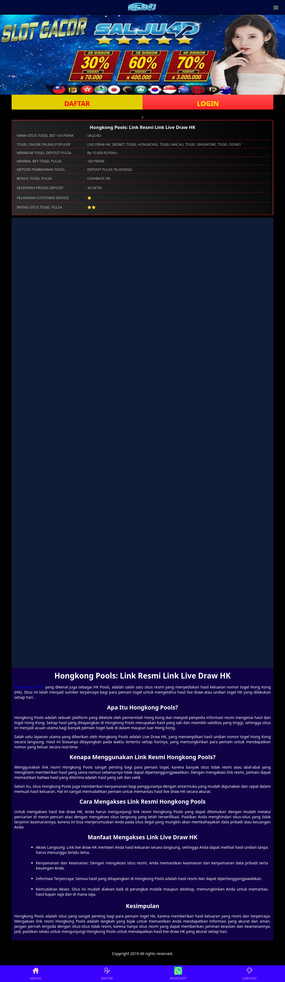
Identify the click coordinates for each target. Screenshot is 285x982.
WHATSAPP (178, 974)
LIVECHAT (249, 974)
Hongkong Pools (29, 687)
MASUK (35, 974)
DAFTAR (77, 103)
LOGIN (208, 103)
